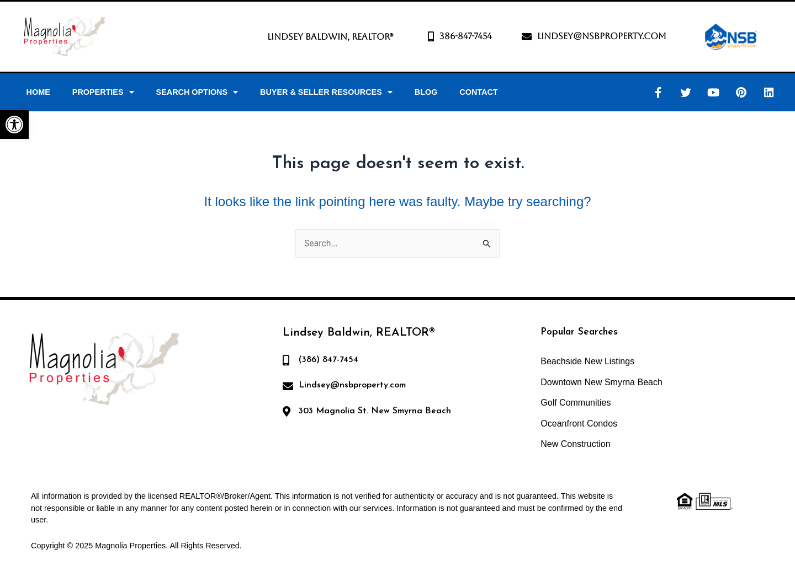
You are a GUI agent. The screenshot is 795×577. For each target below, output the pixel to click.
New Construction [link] (575, 444)
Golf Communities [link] (575, 403)
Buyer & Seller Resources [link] (326, 92)
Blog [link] (426, 92)
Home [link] (38, 92)
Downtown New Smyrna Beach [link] (601, 382)
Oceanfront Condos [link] (578, 423)
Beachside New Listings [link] (587, 361)
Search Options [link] (197, 92)
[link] (14, 124)
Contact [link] (478, 92)
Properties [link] (103, 92)
